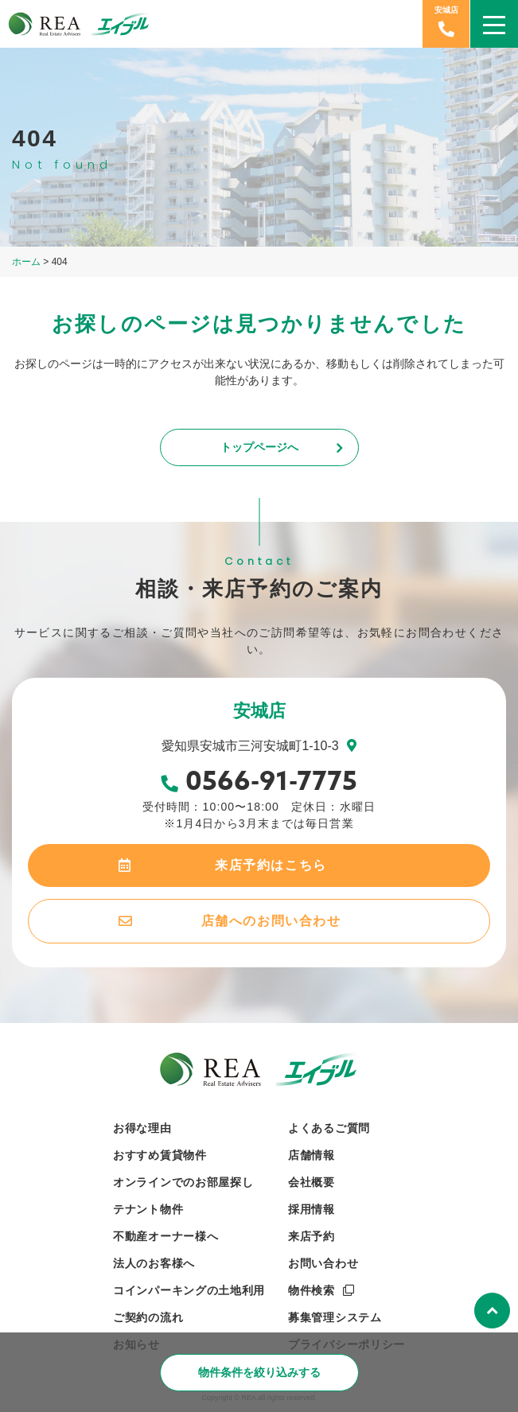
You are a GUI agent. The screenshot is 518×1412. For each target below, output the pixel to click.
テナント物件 (148, 1209)
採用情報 (311, 1209)
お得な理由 (142, 1128)
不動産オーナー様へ (165, 1236)
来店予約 (311, 1236)
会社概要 (311, 1182)
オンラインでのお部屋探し (183, 1182)
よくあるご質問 (329, 1128)
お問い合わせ (323, 1263)
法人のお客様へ (154, 1263)
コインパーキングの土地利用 (189, 1290)
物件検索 (311, 1290)
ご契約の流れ (148, 1317)
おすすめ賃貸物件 (160, 1155)
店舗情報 (311, 1155)
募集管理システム (335, 1317)
